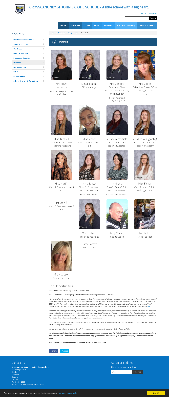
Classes (87, 25)
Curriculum (75, 25)
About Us (63, 25)
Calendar (143, 13)
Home (53, 33)
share (54, 351)
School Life (108, 25)
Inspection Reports (28, 58)
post (65, 351)
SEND (28, 72)
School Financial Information (28, 81)
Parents (97, 25)
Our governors (28, 67)
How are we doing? (28, 53)
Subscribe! (137, 372)
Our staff (28, 63)
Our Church (28, 49)
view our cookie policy (69, 394)
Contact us (153, 13)
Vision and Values (28, 44)
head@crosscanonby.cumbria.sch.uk (30, 384)
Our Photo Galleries (147, 25)
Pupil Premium (28, 76)
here (148, 306)
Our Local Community (126, 25)
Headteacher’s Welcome (28, 40)
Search (153, 18)
